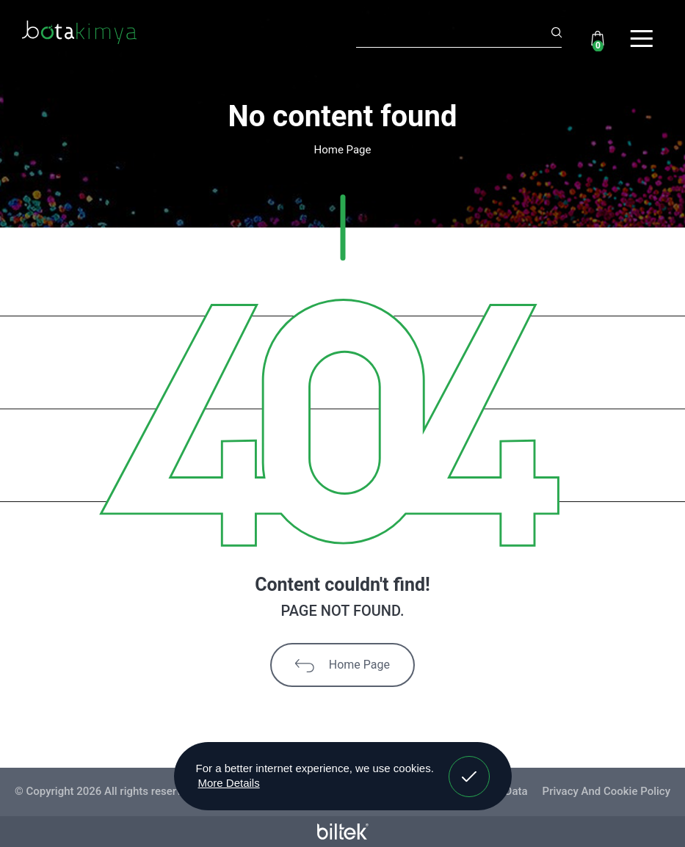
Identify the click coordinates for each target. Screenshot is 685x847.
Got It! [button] (468, 765)
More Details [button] (229, 783)
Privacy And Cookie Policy (606, 791)
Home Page (342, 665)
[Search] (459, 34)
